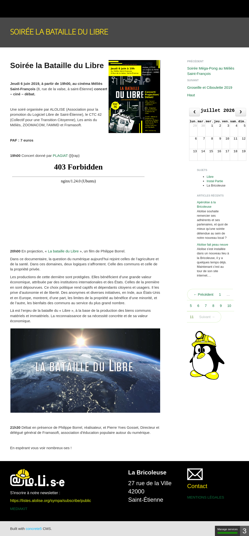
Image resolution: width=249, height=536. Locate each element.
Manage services (227, 531)
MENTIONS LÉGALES (205, 497)
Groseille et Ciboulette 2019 (209, 87)
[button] (16, 8)
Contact (197, 486)
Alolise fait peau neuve (212, 244)
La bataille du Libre (63, 251)
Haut (191, 95)
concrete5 (34, 529)
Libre (210, 177)
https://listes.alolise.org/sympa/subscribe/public (50, 501)
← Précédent (203, 294)
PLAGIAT (60, 155)
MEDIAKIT (19, 509)
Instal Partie (215, 181)
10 (229, 306)
